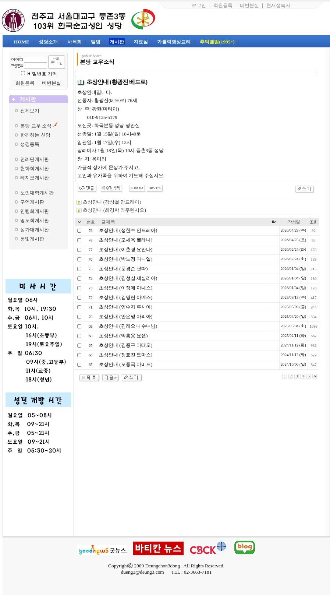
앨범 (95, 42)
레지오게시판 (34, 177)
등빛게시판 (32, 239)
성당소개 (48, 42)
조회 (313, 222)
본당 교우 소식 (36, 125)
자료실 (141, 42)
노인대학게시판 (37, 193)
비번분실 (249, 5)
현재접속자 (278, 5)
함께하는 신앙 (35, 135)
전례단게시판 (34, 159)
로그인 (199, 5)
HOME (21, 42)
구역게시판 (32, 202)
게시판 (117, 42)
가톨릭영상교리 (174, 42)
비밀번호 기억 (42, 74)
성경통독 (29, 144)
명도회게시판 (34, 220)
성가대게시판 (34, 229)
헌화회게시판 (34, 168)
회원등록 (223, 5)
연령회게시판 (34, 211)
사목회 (74, 42)
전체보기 (29, 110)
